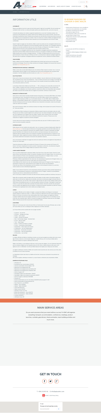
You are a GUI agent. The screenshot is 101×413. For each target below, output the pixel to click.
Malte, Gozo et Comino (63, 6)
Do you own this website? (44, 409)
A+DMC (45, 395)
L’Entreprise (42, 6)
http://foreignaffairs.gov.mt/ (23, 64)
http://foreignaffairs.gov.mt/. (46, 73)
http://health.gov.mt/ (17, 128)
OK (58, 409)
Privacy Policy (55, 395)
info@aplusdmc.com (57, 392)
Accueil (15, 12)
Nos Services (51, 6)
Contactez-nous (76, 6)
